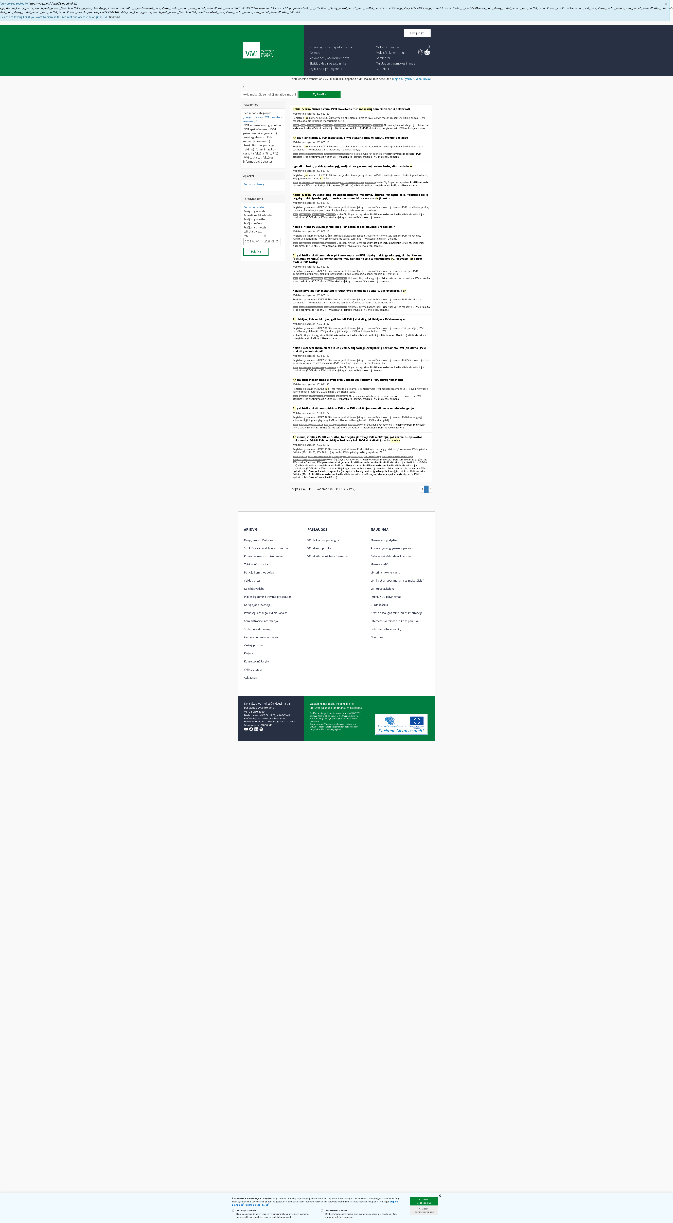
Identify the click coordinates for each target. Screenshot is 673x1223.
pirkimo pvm (341, 278)
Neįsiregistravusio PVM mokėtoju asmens (258, 139)
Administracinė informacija (261, 621)
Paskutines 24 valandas (258, 215)
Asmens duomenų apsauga (261, 637)
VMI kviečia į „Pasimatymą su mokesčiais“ (397, 581)
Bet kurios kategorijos (257, 113)
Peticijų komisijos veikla (259, 572)
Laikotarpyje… (252, 231)
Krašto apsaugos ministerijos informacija (396, 613)
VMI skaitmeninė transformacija (327, 556)
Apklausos (250, 678)
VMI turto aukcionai (383, 589)
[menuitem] (330, 47)
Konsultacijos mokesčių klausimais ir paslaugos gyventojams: (267, 706)
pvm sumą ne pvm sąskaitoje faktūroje (309, 460)
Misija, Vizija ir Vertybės (258, 540)
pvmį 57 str (329, 278)
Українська (423, 79)
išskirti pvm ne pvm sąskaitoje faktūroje (325, 457)
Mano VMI (267, 725)
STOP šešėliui (379, 605)
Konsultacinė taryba (256, 661)
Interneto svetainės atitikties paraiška (395, 621)
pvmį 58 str (327, 125)
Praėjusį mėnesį (253, 223)
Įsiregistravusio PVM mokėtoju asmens (262, 119)
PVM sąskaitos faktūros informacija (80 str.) (258, 160)
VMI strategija (253, 670)
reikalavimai (305, 214)
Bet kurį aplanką (253, 184)
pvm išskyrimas (300, 457)
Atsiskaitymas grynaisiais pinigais (392, 548)
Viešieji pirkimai (253, 645)
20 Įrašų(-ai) (300, 489)
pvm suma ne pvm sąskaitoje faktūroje (396, 457)
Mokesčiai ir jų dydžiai (384, 540)
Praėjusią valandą (254, 211)
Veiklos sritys (252, 581)
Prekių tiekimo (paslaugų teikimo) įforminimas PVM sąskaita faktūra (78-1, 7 (260, 149)
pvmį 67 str (353, 425)
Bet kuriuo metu (253, 207)
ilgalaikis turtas (314, 125)
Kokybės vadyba (254, 589)
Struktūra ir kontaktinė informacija (266, 548)
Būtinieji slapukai (244, 1210)
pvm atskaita (340, 125)
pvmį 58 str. (317, 396)
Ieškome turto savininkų (386, 629)
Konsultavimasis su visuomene (263, 556)
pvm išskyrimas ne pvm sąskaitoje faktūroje (361, 457)
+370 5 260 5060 (254, 712)
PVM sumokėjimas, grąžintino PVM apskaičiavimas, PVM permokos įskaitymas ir (262, 129)
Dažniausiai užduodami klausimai (391, 556)
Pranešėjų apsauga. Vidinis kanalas (265, 613)
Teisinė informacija (256, 564)
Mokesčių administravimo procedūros (267, 597)
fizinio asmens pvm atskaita (359, 125)
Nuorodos (377, 637)
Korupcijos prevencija (257, 605)
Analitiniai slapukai (334, 1210)
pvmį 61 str (378, 125)
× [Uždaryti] (666, 2)
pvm (303, 125)
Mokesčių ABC (379, 564)
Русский (408, 79)
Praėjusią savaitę (254, 219)
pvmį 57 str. (329, 396)
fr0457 (296, 125)
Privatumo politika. (255, 1205)
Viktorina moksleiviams (385, 572)
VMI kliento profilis (319, 548)
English (397, 79)
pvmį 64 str (330, 214)
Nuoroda (115, 15)
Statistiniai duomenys (257, 629)
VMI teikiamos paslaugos (323, 540)
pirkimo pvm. (342, 396)
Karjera (248, 653)
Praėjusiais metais (254, 227)
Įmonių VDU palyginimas (386, 597)
